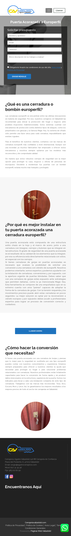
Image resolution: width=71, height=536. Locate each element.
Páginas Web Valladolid (41, 531)
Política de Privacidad (14, 525)
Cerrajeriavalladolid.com (35, 522)
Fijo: (13, 2)
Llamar (59, 10)
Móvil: (35, 2)
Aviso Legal (50, 525)
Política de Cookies (34, 525)
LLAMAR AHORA (35, 331)
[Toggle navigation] (49, 10)
